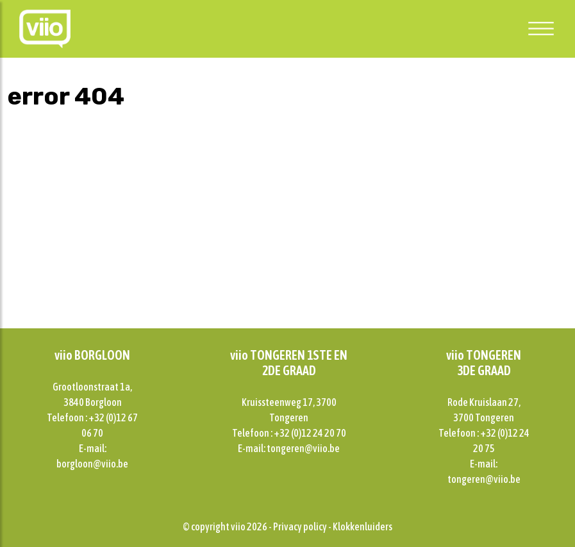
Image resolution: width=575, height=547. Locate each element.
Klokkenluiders (362, 526)
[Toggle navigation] (541, 28)
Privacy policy (300, 526)
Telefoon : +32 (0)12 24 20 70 (289, 433)
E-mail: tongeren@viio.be (289, 448)
